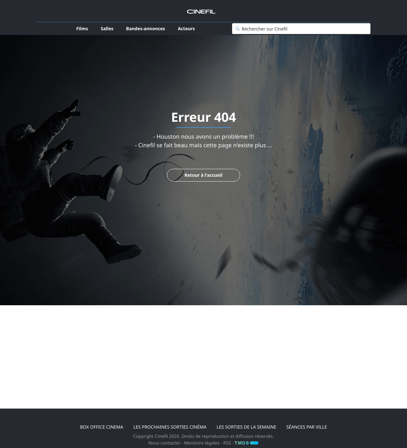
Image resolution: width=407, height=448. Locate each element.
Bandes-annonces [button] (145, 29)
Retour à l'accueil (203, 175)
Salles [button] (107, 29)
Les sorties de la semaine (246, 427)
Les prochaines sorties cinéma (169, 427)
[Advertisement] (203, 362)
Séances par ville (306, 427)
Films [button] (82, 29)
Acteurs (186, 29)
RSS (227, 443)
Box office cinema (101, 427)
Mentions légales (202, 443)
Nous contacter (164, 443)
